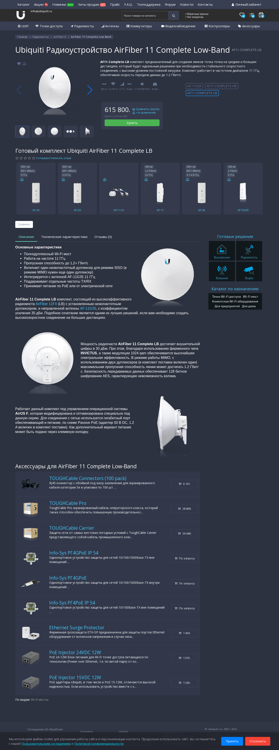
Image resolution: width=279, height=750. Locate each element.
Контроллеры (217, 26)
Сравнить (24, 224)
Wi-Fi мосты (39, 699)
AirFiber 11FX (46, 304)
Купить (132, 122)
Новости (186, 4)
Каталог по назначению (235, 288)
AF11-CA (119, 210)
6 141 (185, 484)
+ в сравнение (144, 112)
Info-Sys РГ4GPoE (68, 578)
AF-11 (160, 210)
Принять (232, 741)
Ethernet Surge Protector (76, 627)
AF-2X (77, 210)
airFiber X (60, 36)
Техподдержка (148, 4)
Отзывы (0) (103, 236)
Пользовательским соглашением (46, 743)
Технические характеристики (64, 236)
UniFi (23, 26)
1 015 (185, 658)
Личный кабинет (247, 4)
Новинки (63, 4)
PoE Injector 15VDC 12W (75, 677)
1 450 (185, 633)
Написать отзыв (61, 158)
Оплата (123, 731)
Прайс (115, 4)
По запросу (185, 558)
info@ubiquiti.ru (41, 11)
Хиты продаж (92, 4)
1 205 (185, 683)
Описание (26, 236)
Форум (170, 4)
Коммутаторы (139, 26)
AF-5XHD (243, 210)
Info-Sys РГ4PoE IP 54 (72, 603)
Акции (41, 4)
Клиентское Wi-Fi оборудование (235, 301)
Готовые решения (235, 236)
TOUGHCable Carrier (71, 528)
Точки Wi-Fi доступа (226, 296)
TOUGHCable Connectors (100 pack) (87, 478)
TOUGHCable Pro (67, 503)
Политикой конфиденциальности (98, 743)
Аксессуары (249, 26)
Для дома (249, 306)
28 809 (184, 509)
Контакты (205, 4)
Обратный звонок (197, 13)
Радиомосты (82, 26)
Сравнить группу (146, 109)
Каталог (23, 4)
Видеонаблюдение (178, 26)
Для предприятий (227, 306)
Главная (22, 36)
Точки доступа (49, 26)
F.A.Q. (128, 4)
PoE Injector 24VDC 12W (75, 652)
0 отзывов (42, 158)
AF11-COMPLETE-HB (222, 86)
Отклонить (258, 741)
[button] (90, 90)
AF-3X (36, 210)
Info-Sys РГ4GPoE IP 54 (73, 553)
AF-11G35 (194, 86)
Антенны (110, 26)
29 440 (184, 533)
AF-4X (201, 210)
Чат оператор (194, 16)
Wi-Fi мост (250, 296)
